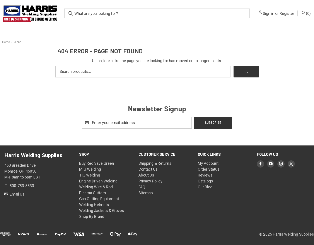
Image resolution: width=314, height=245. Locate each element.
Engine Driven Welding (98, 181)
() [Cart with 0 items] (306, 13)
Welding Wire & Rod (96, 187)
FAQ (141, 187)
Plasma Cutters (92, 193)
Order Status (209, 169)
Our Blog (205, 187)
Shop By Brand (91, 216)
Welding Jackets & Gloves (101, 210)
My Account (208, 163)
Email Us (16, 194)
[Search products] (142, 71)
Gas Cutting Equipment (99, 198)
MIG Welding (90, 169)
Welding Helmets (94, 204)
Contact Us (148, 169)
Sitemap (145, 193)
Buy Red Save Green (96, 163)
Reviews (205, 175)
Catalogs (205, 181)
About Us (146, 175)
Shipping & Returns (154, 163)
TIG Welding (89, 175)
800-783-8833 (21, 185)
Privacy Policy (150, 181)
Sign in (268, 13)
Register (287, 13)
